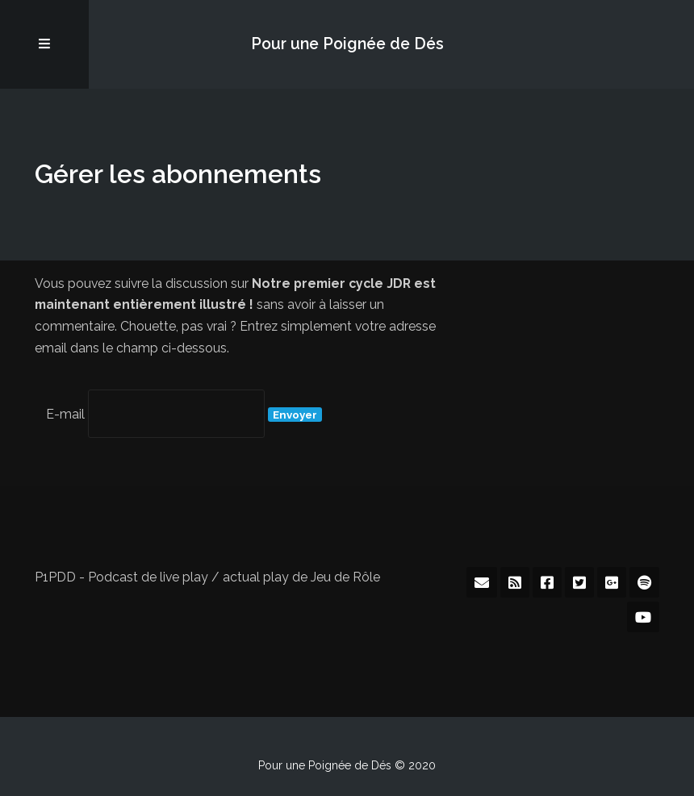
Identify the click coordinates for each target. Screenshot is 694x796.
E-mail (65, 414)
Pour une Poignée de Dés (347, 44)
